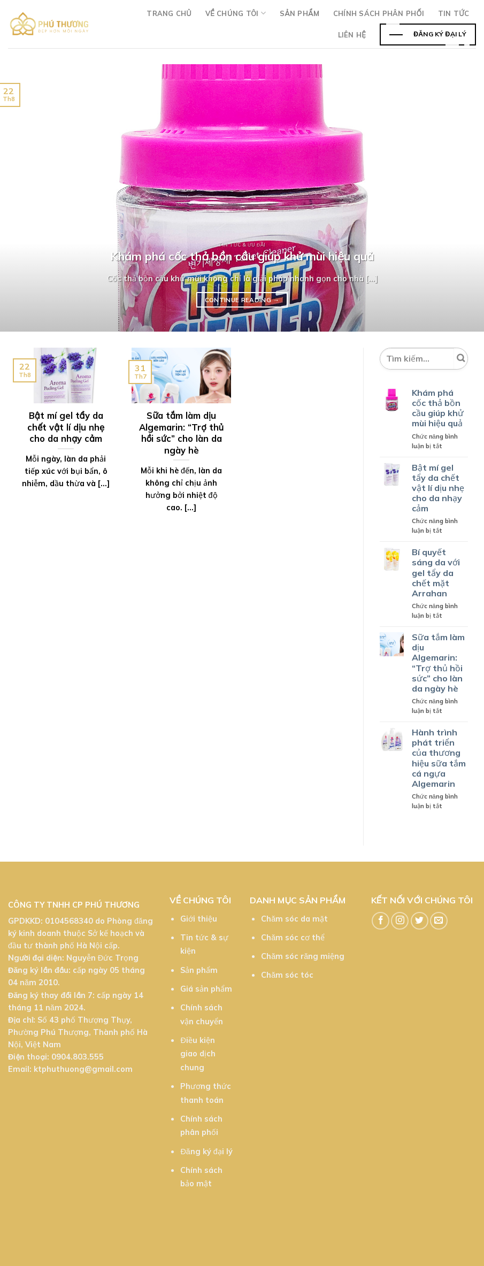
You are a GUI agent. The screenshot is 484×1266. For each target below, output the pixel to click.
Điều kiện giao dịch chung (198, 1053)
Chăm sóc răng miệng (302, 956)
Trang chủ (169, 13)
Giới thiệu (198, 919)
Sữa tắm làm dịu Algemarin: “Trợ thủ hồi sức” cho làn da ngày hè (438, 663)
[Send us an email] (439, 921)
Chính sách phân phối (378, 13)
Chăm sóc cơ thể (293, 937)
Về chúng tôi (235, 13)
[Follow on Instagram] (400, 921)
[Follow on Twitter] (419, 921)
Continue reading (242, 300)
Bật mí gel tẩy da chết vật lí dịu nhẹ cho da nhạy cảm (438, 488)
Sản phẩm (299, 13)
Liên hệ (352, 34)
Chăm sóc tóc (287, 975)
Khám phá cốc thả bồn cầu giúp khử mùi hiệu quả (438, 408)
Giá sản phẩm (206, 989)
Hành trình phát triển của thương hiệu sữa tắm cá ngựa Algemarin (439, 758)
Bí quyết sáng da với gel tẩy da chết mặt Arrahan (436, 573)
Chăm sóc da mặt (294, 919)
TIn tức (453, 13)
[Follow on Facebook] (380, 921)
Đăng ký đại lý (206, 1151)
